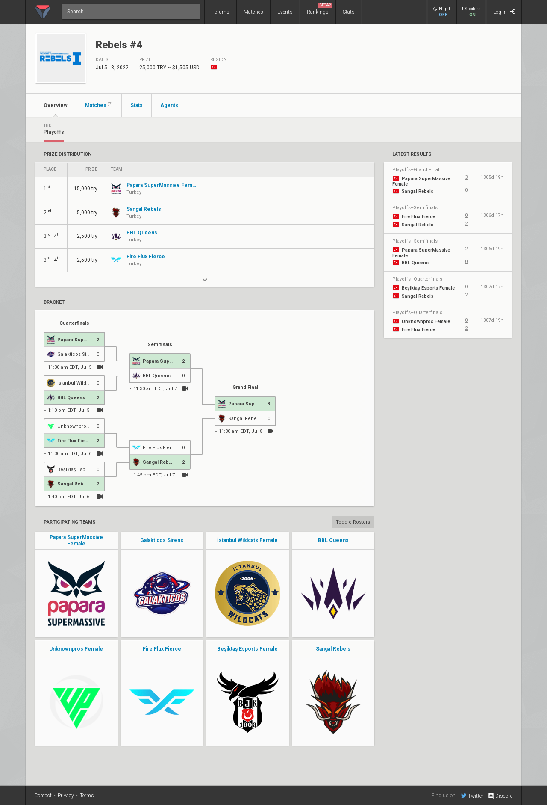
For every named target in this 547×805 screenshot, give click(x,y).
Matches (253, 12)
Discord (500, 796)
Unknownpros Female (76, 649)
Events (285, 12)
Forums (220, 12)
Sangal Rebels (333, 649)
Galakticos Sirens (161, 540)
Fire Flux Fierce (162, 649)
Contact (43, 795)
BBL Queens (333, 540)
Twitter (472, 796)
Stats (349, 12)
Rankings (319, 9)
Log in (504, 12)
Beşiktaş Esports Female (247, 649)
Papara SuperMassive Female (76, 540)
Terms (87, 795)
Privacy (66, 795)
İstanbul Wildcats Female (247, 540)
